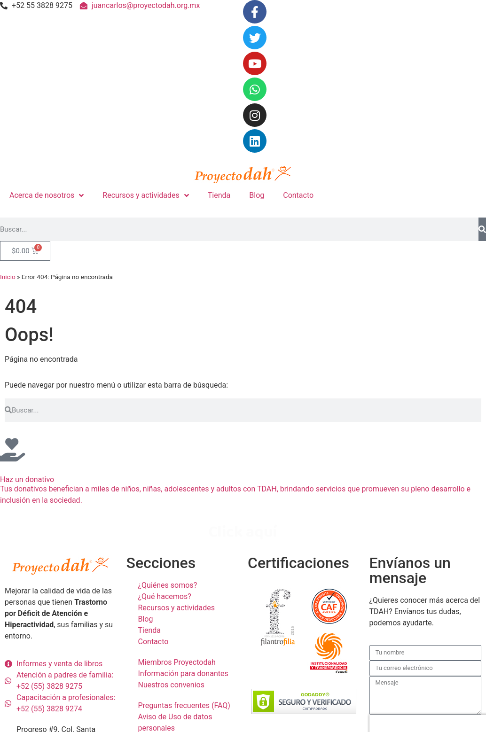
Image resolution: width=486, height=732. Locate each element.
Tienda (219, 195)
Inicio (8, 276)
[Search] (482, 229)
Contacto (298, 195)
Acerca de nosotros (46, 195)
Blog (256, 195)
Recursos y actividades (145, 195)
